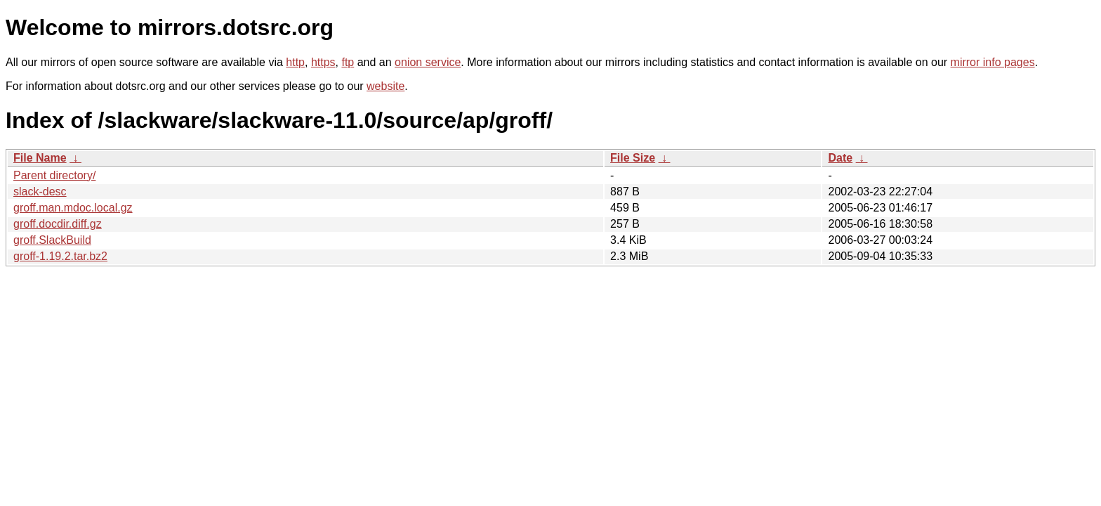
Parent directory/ (54, 175)
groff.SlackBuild (52, 240)
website (385, 86)
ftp (347, 62)
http (295, 62)
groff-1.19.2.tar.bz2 (60, 256)
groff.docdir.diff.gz (57, 224)
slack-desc (40, 191)
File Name (40, 158)
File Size (632, 158)
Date (840, 158)
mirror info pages (993, 62)
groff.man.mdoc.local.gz (73, 208)
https (323, 62)
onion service (428, 62)
